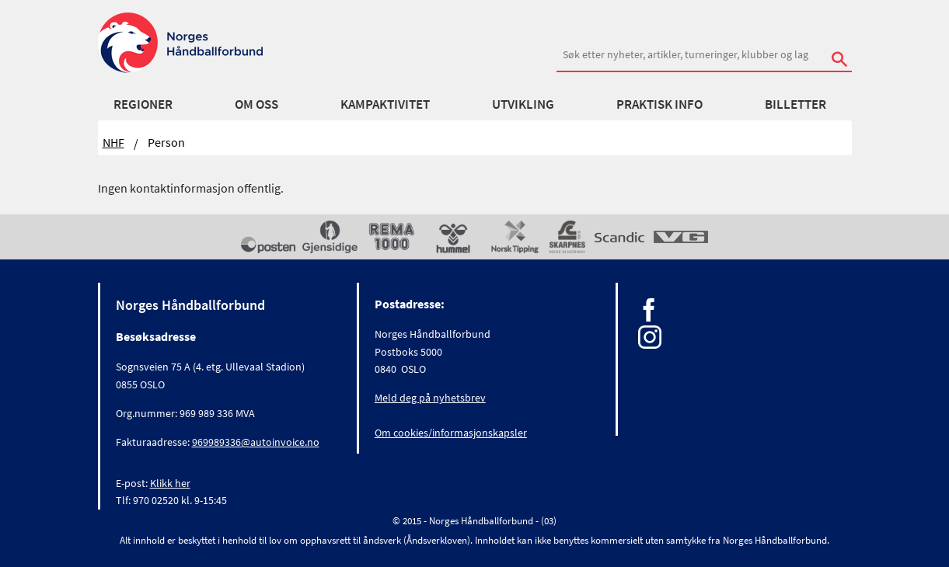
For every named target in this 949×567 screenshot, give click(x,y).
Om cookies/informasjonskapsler (451, 433)
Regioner (143, 104)
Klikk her (170, 483)
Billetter (795, 104)
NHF (113, 142)
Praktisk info (659, 104)
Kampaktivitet (385, 104)
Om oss (256, 104)
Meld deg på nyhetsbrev (430, 398)
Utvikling (523, 104)
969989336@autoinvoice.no (255, 442)
